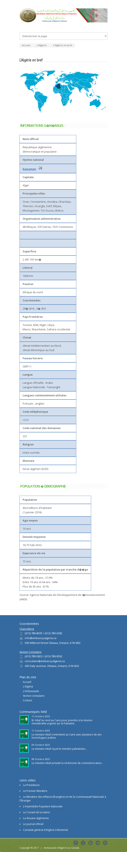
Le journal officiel (33, 824)
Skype (90, 842)
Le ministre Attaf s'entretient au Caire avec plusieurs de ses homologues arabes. (66, 736)
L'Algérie (28, 686)
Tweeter (97, 842)
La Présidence (31, 785)
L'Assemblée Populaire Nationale (42, 806)
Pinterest (105, 842)
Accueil (27, 682)
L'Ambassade (31, 691)
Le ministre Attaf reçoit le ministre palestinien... (59, 749)
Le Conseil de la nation (36, 812)
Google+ (83, 842)
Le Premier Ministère (35, 791)
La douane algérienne (36, 818)
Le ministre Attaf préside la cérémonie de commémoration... (67, 763)
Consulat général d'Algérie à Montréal (45, 830)
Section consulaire (33, 696)
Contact (27, 700)
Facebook (75, 842)
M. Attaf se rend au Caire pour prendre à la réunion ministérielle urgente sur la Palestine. (62, 721)
